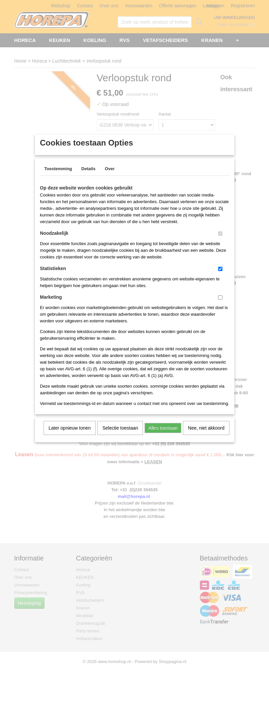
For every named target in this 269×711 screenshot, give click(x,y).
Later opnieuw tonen (70, 436)
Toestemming (58, 177)
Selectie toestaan (120, 436)
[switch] (220, 242)
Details (88, 177)
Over (110, 177)
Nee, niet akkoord (206, 436)
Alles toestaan (163, 436)
